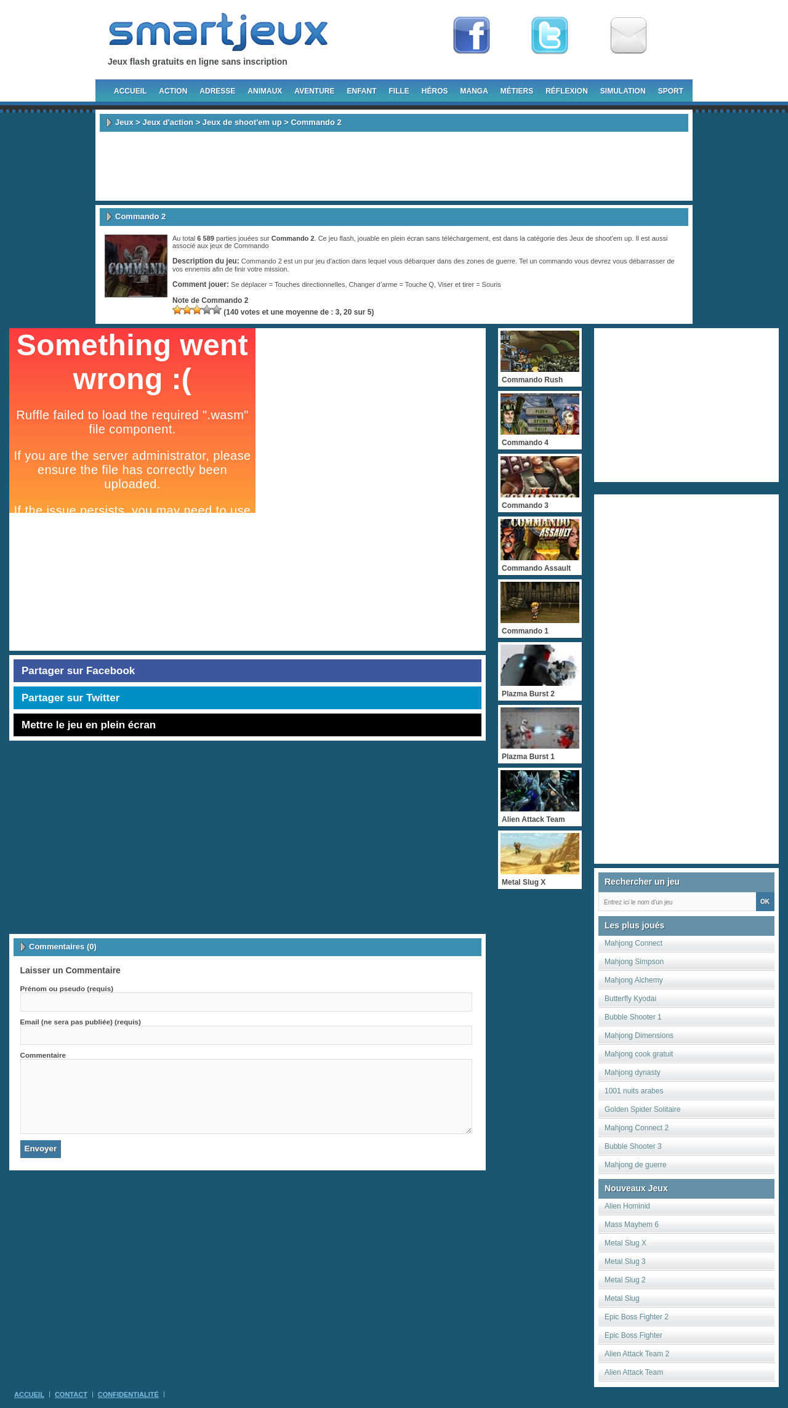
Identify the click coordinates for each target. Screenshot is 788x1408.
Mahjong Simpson (634, 961)
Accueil (130, 91)
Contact (71, 1394)
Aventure (314, 91)
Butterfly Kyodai (630, 998)
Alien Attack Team (634, 1372)
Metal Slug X (625, 1243)
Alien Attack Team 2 (637, 1354)
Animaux (264, 91)
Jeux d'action (167, 122)
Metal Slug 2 (625, 1280)
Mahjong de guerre (636, 1165)
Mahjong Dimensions (639, 1035)
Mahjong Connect (633, 943)
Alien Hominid (627, 1206)
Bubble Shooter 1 (633, 1017)
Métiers (517, 91)
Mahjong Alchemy (634, 980)
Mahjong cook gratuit (639, 1054)
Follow (549, 35)
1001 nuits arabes (634, 1091)
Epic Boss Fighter (633, 1335)
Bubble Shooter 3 (633, 1146)
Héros (435, 91)
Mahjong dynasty (633, 1072)
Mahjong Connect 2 (637, 1128)
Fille (398, 91)
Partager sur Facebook (78, 671)
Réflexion (566, 91)
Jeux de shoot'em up (242, 122)
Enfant (361, 91)
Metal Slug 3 (625, 1261)
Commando (251, 245)
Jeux (124, 122)
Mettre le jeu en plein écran (89, 725)
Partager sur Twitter (70, 698)
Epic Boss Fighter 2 (637, 1317)
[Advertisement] (394, 166)
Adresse (217, 91)
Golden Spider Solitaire (642, 1109)
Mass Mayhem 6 (632, 1224)
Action (173, 91)
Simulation (623, 91)
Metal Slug (622, 1298)
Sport (670, 91)
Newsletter (628, 35)
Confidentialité (128, 1394)
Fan (471, 35)
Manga (474, 91)
